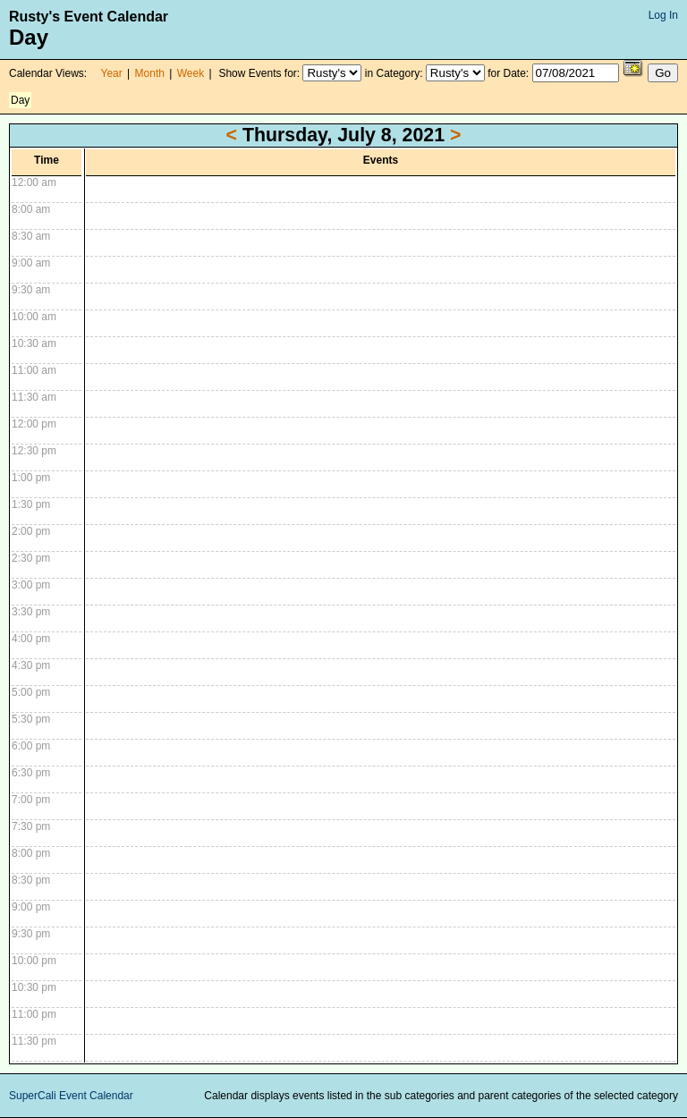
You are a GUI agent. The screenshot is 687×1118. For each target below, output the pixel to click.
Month (150, 73)
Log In (663, 15)
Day (20, 100)
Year (112, 73)
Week (190, 73)
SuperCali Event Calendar (71, 1095)
